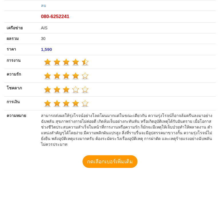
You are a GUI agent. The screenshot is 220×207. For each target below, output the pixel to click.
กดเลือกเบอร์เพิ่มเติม (110, 161)
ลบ (43, 5)
